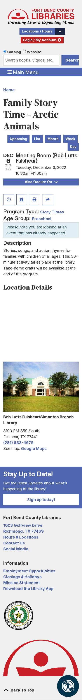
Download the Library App (28, 588)
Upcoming (18, 139)
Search (72, 60)
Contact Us (14, 543)
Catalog (14, 52)
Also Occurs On (41, 182)
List (37, 139)
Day (73, 147)
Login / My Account (40, 40)
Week (70, 139)
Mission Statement (21, 582)
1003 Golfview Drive (22, 525)
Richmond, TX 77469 (23, 531)
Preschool (41, 218)
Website (34, 52)
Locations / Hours (37, 31)
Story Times (52, 212)
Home (9, 90)
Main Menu (23, 72)
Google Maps (34, 448)
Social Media (15, 549)
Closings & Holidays (22, 577)
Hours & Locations (20, 537)
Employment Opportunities (29, 571)
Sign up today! (41, 499)
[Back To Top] (41, 690)
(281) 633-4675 (18, 442)
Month (53, 139)
